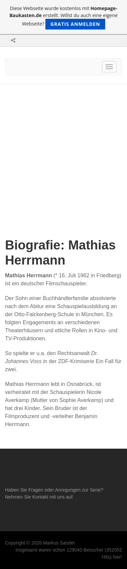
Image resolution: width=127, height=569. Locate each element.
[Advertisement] (63, 151)
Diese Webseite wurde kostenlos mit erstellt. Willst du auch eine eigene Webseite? (63, 17)
